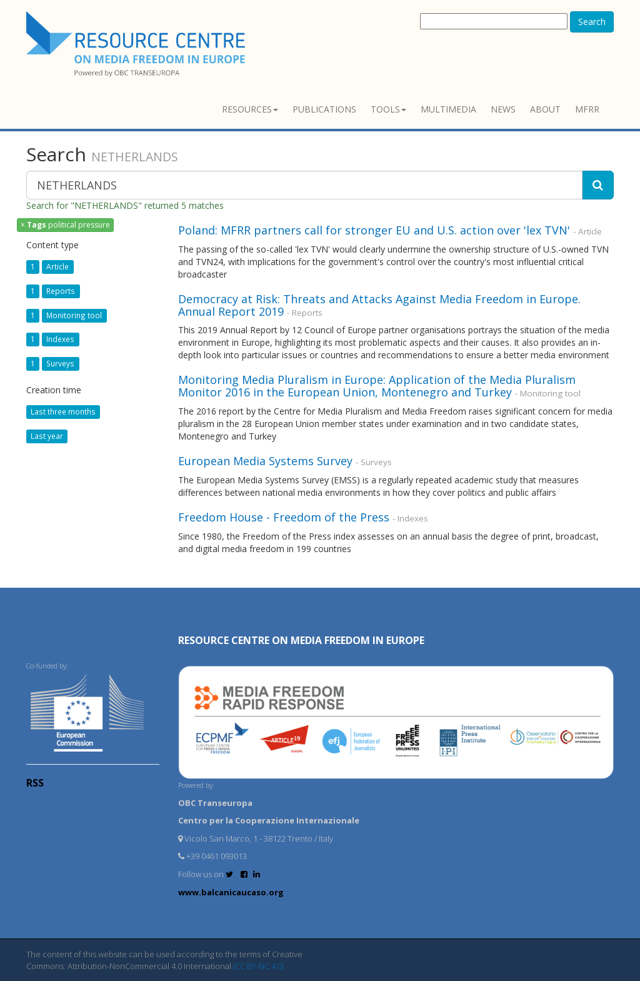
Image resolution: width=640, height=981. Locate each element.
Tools (388, 109)
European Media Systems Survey (265, 460)
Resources (250, 109)
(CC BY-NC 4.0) (258, 966)
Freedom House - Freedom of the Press (283, 517)
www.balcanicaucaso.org (231, 892)
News (503, 109)
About (545, 109)
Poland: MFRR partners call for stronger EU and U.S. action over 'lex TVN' (374, 230)
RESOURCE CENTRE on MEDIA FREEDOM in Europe (301, 640)
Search (592, 22)
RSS (35, 783)
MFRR (587, 109)
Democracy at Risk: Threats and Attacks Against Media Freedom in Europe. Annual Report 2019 (379, 305)
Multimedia (448, 109)
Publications (324, 109)
